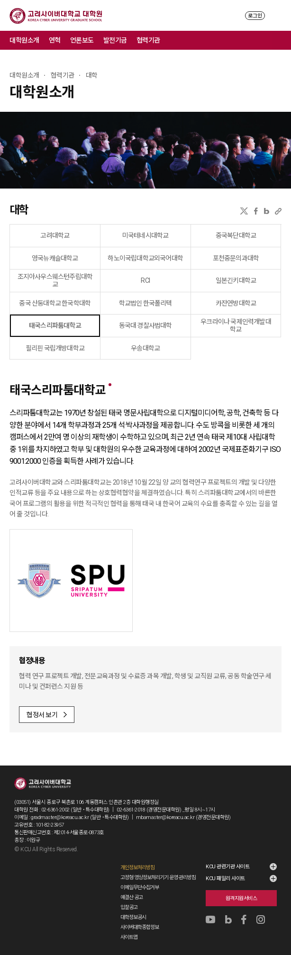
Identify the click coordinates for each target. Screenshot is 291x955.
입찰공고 (128, 907)
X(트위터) (243, 211)
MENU (277, 15)
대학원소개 (24, 40)
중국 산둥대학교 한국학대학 (55, 303)
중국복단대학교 (236, 235)
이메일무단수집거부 (139, 887)
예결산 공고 (131, 897)
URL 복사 (278, 211)
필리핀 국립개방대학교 (55, 348)
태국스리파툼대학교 (55, 325)
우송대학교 (145, 348)
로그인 (255, 16)
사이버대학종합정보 (139, 927)
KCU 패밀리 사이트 (225, 878)
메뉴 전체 (281, 40)
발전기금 (115, 40)
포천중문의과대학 (236, 258)
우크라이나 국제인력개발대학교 (235, 325)
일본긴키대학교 (236, 280)
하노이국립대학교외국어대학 (145, 258)
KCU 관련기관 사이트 (227, 867)
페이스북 (256, 211)
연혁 (55, 40)
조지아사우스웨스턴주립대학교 (55, 280)
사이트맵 (128, 937)
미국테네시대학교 (145, 235)
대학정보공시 (133, 917)
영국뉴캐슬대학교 (55, 258)
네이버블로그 (266, 211)
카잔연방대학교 (236, 303)
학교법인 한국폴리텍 (145, 303)
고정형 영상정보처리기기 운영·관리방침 (158, 877)
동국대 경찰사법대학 (145, 325)
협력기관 (148, 40)
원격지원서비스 (241, 898)
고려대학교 (54, 235)
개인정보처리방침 (137, 868)
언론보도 (82, 40)
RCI (145, 280)
